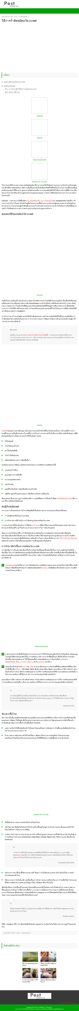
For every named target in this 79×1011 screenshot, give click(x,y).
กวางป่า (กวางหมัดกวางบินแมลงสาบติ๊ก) (30, 981)
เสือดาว (30, 662)
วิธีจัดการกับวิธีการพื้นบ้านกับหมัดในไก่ (48, 964)
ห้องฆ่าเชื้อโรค (12, 92)
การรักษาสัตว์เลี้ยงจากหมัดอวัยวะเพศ (20, 89)
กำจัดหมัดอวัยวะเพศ (64, 498)
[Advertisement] (39, 39)
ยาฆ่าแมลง (36, 525)
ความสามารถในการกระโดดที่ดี (37, 335)
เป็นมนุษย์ (48, 201)
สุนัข (31, 667)
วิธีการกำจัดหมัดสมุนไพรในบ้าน (30, 964)
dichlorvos (16, 855)
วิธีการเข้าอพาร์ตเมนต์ (68, 538)
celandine (64, 659)
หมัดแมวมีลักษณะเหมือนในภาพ (48, 981)
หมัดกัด (4, 431)
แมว (42, 201)
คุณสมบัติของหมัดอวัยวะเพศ (13, 82)
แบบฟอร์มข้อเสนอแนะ (69, 1003)
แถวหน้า (23, 662)
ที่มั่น (17, 662)
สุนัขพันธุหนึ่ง (35, 201)
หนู (28, 201)
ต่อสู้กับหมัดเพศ (8, 86)
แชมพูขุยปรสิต (10, 565)
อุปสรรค (41, 662)
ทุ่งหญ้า (45, 568)
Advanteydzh (10, 662)
